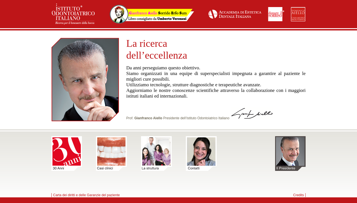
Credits (298, 195)
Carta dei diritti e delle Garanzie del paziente (86, 195)
